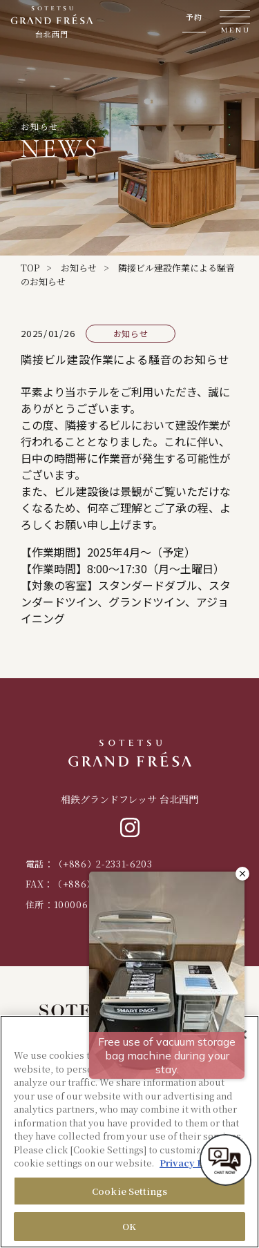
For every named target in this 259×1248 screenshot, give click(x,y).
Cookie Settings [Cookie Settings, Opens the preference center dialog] (129, 1191)
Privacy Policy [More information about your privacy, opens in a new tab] (193, 1162)
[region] (129, 1131)
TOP (30, 267)
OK (129, 1226)
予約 (194, 17)
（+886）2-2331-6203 (103, 863)
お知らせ (79, 267)
